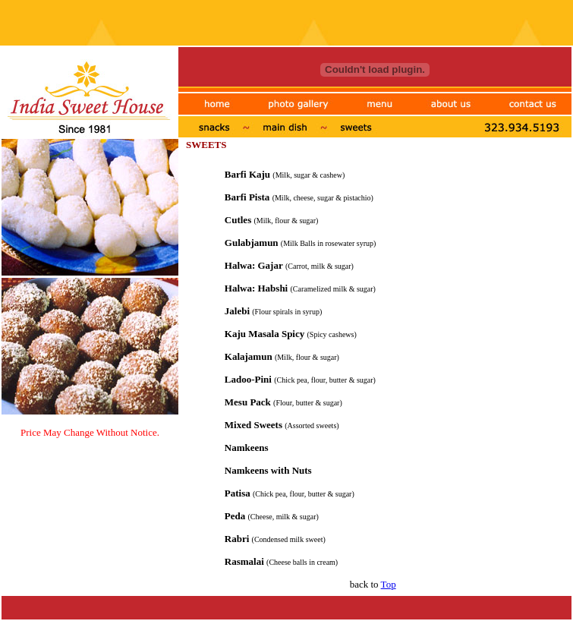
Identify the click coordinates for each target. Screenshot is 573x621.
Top (388, 584)
